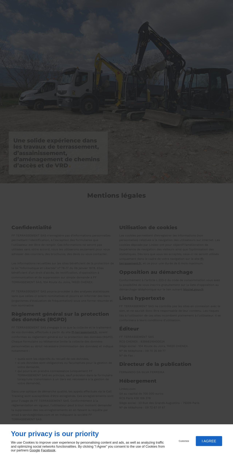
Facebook (48, 450)
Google (34, 450)
